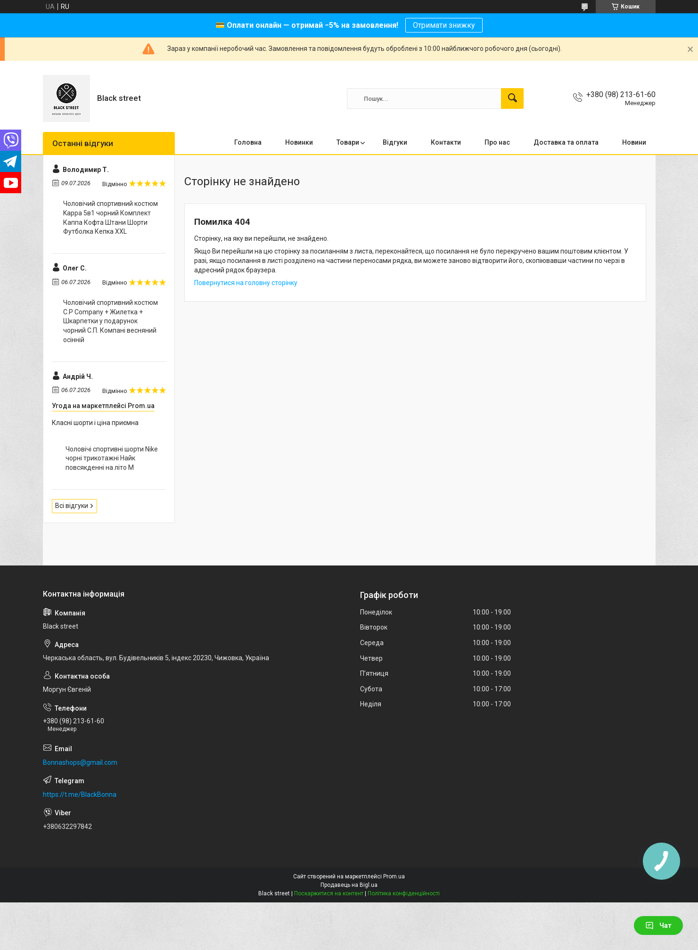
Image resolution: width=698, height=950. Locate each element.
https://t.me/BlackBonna (79, 794)
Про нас (497, 142)
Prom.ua (394, 876)
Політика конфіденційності (404, 893)
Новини (634, 142)
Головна (248, 142)
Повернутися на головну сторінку (245, 283)
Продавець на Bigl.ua (349, 885)
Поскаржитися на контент (328, 893)
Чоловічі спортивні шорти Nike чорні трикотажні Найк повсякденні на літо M (112, 458)
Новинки (299, 142)
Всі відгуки (71, 505)
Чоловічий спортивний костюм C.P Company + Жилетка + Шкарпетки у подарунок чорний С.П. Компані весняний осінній (110, 321)
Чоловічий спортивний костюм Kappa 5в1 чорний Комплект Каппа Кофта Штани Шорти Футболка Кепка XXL (110, 217)
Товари (348, 142)
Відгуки (395, 142)
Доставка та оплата (566, 142)
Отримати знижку (444, 25)
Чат (658, 925)
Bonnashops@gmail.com (80, 762)
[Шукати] (512, 98)
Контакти (446, 142)
